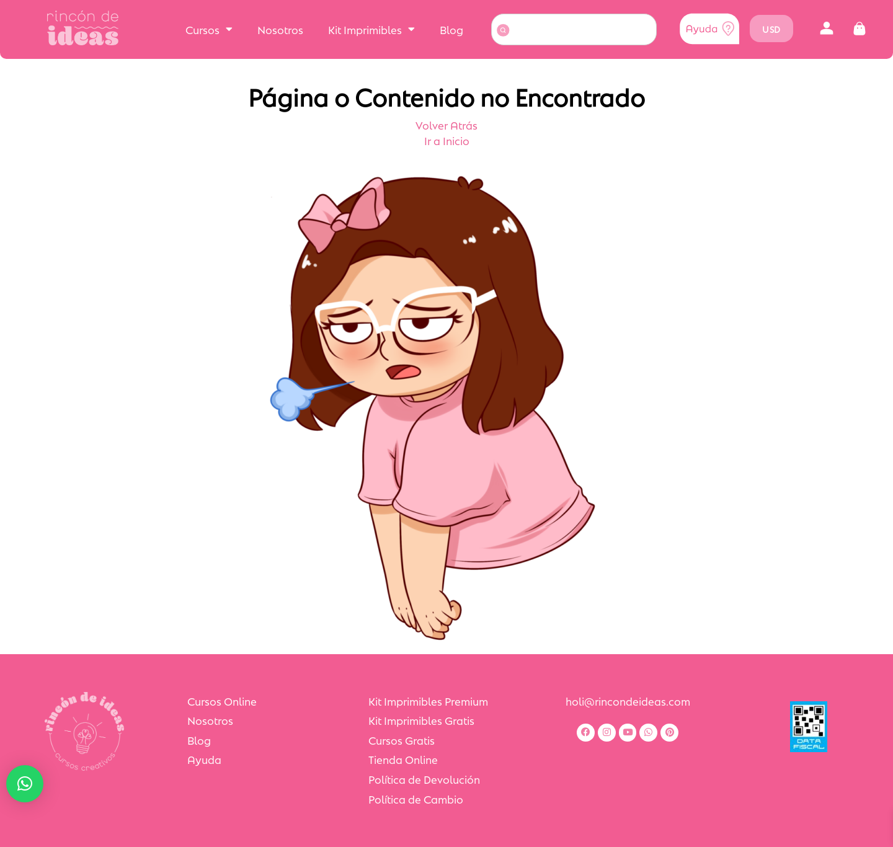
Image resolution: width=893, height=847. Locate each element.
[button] (827, 29)
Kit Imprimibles (371, 28)
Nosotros (280, 29)
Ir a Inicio (446, 140)
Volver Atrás (446, 124)
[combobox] (574, 29)
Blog (451, 29)
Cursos (209, 28)
